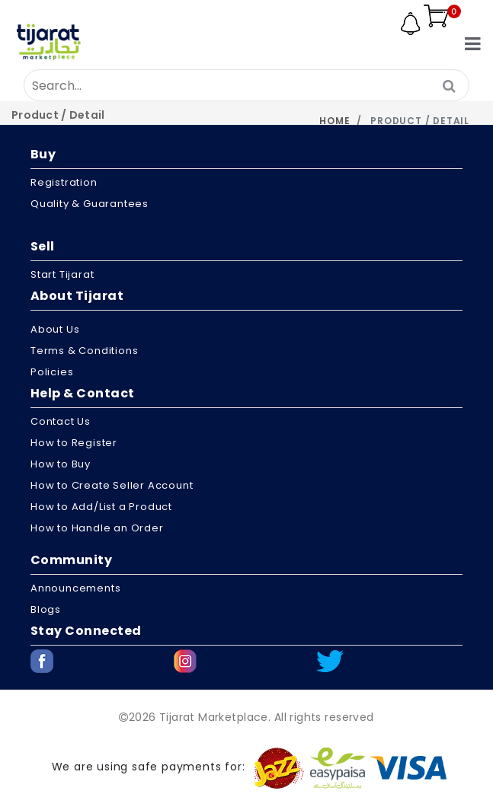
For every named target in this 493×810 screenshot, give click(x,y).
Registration (64, 182)
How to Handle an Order (97, 528)
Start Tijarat (62, 274)
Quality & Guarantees (89, 203)
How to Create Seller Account (111, 485)
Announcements (75, 588)
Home (334, 120)
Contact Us (60, 421)
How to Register (73, 442)
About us (54, 329)
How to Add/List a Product (101, 506)
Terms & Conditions (84, 350)
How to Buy (60, 464)
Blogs (45, 609)
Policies (51, 372)
